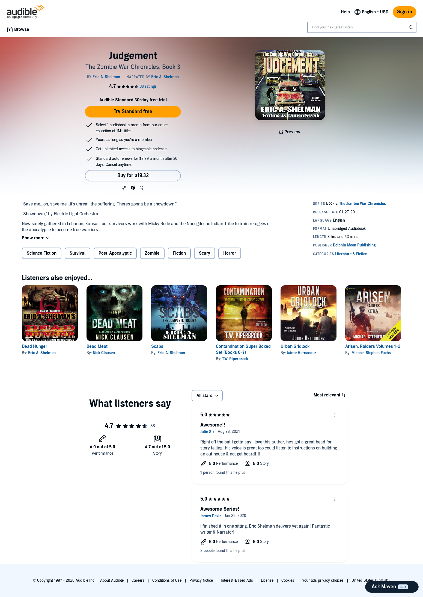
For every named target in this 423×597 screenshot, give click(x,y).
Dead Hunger (34, 346)
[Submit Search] (411, 27)
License (267, 580)
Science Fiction (41, 253)
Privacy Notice (201, 580)
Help (345, 12)
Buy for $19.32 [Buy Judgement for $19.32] (133, 175)
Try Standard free (133, 111)
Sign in (404, 12)
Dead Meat (97, 346)
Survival (77, 253)
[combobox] (361, 27)
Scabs (157, 346)
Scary (204, 253)
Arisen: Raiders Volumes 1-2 (372, 346)
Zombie (152, 253)
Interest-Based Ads (237, 580)
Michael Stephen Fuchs (371, 353)
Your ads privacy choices (323, 580)
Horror (229, 253)
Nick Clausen (104, 353)
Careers (138, 580)
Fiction (179, 253)
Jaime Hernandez (301, 353)
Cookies (287, 580)
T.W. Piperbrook (235, 359)
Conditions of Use (166, 580)
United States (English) (370, 580)
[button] (124, 188)
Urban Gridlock (295, 346)
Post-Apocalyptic (115, 253)
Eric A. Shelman (42, 353)
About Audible (112, 580)
